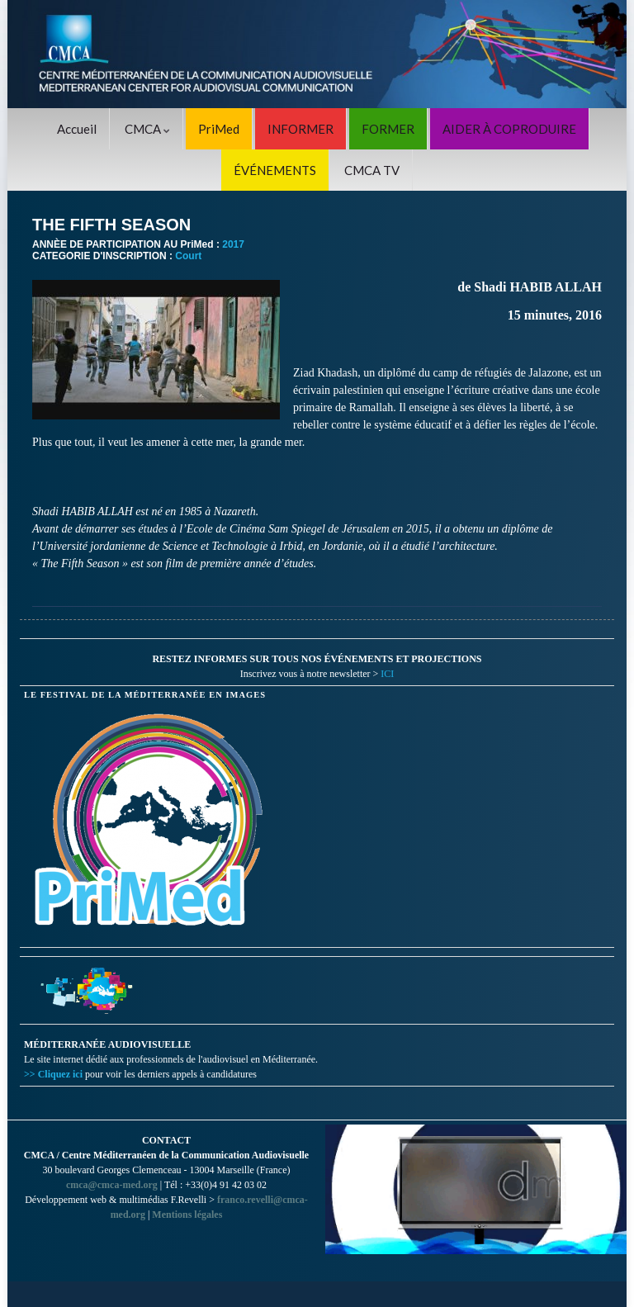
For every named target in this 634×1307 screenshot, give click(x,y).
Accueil (77, 128)
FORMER (388, 128)
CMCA (147, 128)
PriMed (218, 128)
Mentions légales (187, 1214)
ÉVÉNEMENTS (275, 170)
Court (188, 256)
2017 (233, 244)
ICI (387, 674)
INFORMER (300, 128)
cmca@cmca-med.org (112, 1185)
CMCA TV (372, 170)
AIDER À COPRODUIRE (509, 128)
